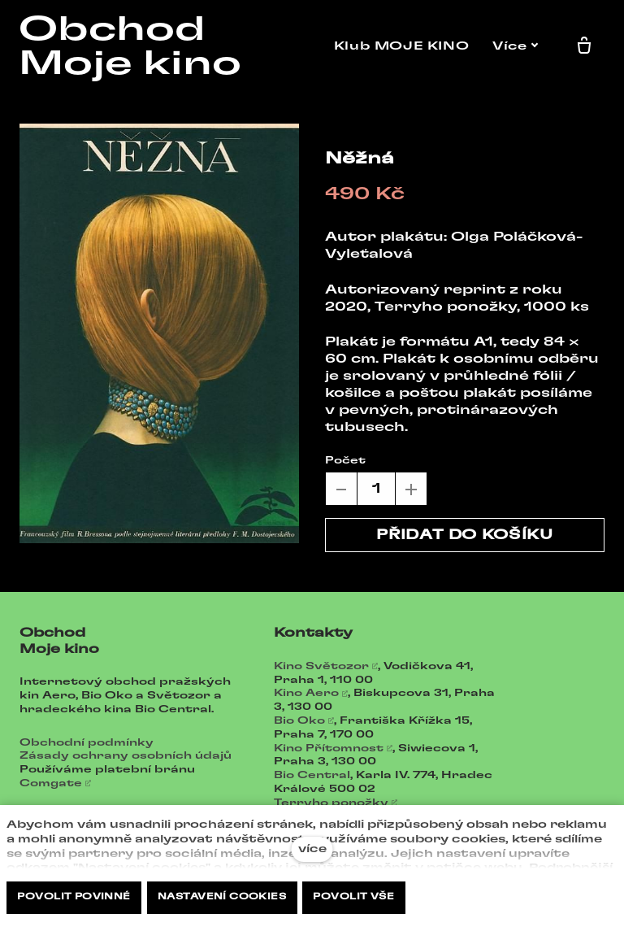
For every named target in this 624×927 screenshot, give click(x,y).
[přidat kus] (411, 489)
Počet (345, 460)
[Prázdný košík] (587, 46)
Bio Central (312, 775)
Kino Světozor (321, 666)
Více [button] (519, 46)
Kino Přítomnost (329, 748)
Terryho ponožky (331, 802)
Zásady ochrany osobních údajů (126, 755)
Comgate (51, 783)
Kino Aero (306, 693)
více (312, 849)
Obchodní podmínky (87, 742)
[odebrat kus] (341, 489)
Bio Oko (299, 720)
